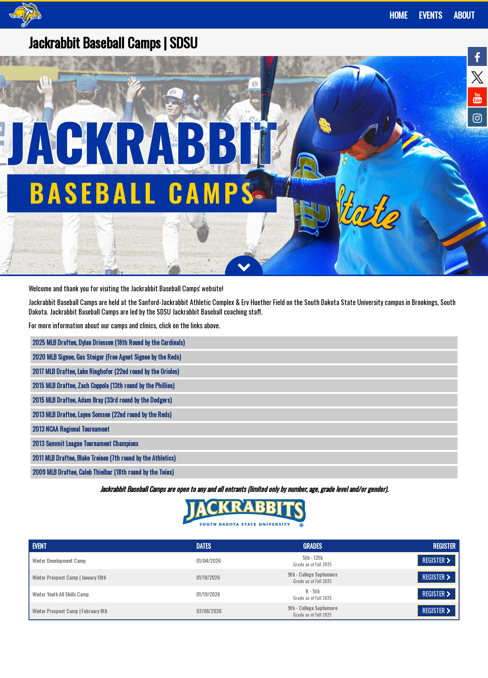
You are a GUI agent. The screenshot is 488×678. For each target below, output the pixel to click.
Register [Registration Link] (436, 560)
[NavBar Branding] (25, 15)
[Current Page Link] (398, 15)
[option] (244, 165)
